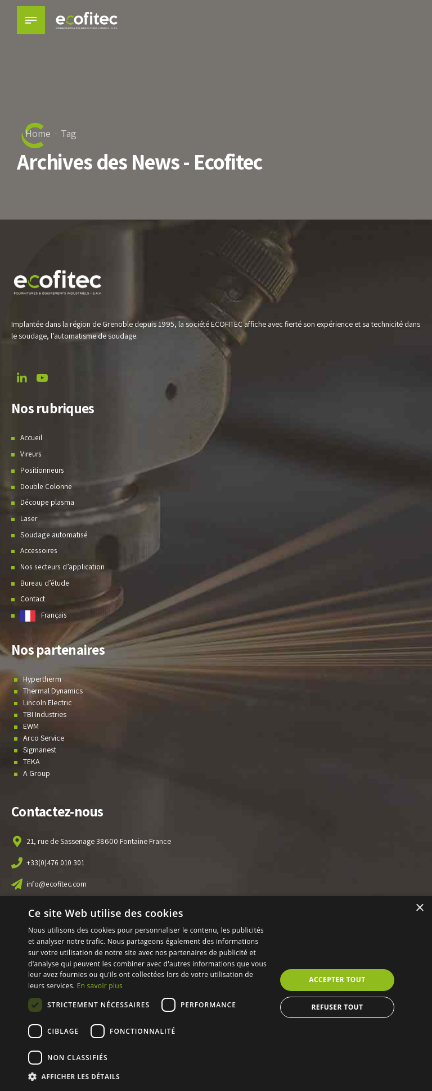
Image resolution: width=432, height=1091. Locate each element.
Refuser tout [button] (337, 1007)
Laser (29, 518)
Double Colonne (46, 486)
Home (38, 133)
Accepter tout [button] (337, 979)
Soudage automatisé (53, 534)
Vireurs (31, 454)
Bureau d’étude (45, 583)
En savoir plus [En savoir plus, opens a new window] (100, 985)
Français (54, 615)
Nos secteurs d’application (63, 567)
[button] (148, 1077)
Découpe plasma (47, 502)
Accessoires (40, 550)
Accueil (32, 437)
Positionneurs (42, 470)
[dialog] (216, 993)
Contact (33, 599)
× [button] (419, 908)
